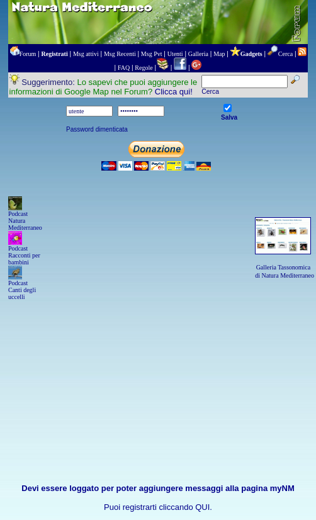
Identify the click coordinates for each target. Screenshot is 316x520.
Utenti (175, 53)
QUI (202, 507)
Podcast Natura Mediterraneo (25, 220)
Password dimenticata (97, 129)
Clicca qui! (174, 91)
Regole (143, 67)
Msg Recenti (120, 53)
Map (219, 53)
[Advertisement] (158, 365)
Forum (28, 53)
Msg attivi (86, 53)
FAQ (124, 67)
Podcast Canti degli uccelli (22, 290)
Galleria (198, 53)
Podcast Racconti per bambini (24, 255)
